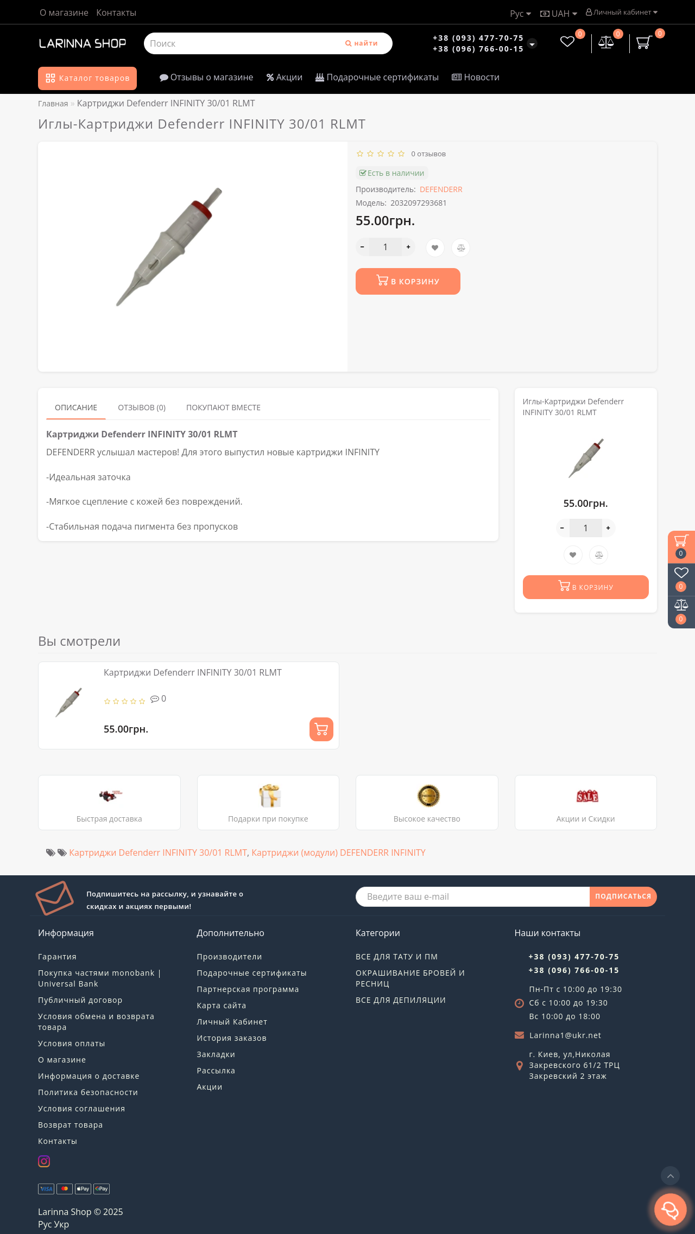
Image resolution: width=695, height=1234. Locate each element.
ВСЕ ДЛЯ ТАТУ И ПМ (397, 956)
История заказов (232, 1038)
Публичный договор (80, 1000)
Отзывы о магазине (207, 77)
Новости (476, 77)
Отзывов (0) (142, 407)
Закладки (216, 1054)
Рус (520, 14)
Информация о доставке (89, 1076)
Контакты (116, 12)
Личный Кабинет (232, 1021)
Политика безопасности (88, 1092)
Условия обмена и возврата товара (96, 1021)
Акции (285, 77)
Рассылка (216, 1070)
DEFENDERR (441, 189)
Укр (61, 1224)
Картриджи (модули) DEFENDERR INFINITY (338, 852)
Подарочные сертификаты (377, 77)
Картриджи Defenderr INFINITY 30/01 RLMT (193, 672)
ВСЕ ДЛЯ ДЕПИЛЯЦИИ (401, 1000)
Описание (76, 407)
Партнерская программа (248, 989)
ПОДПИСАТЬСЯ (623, 896)
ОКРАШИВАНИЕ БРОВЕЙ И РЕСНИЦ (410, 978)
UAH (558, 14)
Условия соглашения (81, 1108)
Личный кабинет (621, 12)
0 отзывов (427, 153)
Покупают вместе (223, 407)
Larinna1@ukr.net (565, 1035)
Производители (230, 956)
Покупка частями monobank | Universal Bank (100, 978)
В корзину (407, 280)
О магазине (64, 12)
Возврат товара (70, 1124)
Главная (53, 103)
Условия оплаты (71, 1043)
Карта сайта (222, 1005)
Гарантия (57, 956)
